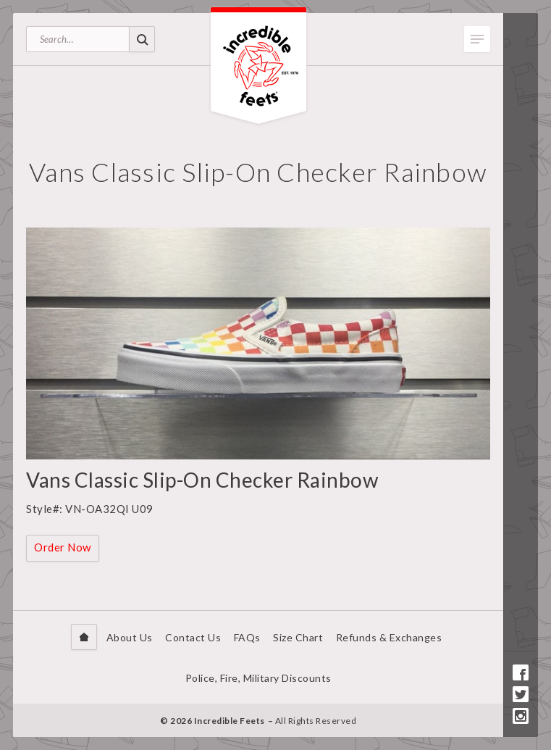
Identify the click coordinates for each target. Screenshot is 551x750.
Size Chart (298, 637)
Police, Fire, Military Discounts (258, 678)
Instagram (521, 716)
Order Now (62, 547)
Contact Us (193, 637)
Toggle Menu (477, 39)
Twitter (521, 694)
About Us (129, 637)
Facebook (521, 672)
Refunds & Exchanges (389, 637)
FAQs (247, 637)
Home (84, 637)
